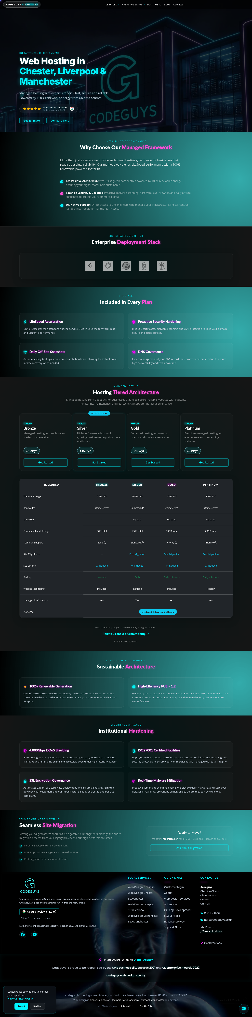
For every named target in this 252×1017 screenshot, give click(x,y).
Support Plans (173, 927)
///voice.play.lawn (211, 931)
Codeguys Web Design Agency (126, 975)
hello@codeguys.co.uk (216, 920)
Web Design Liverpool (141, 904)
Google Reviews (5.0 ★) (39, 911)
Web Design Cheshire (141, 887)
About (168, 893)
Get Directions (211, 943)
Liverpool (145, 1000)
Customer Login (174, 887)
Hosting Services (174, 921)
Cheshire (95, 1000)
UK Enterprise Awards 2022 (180, 968)
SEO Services (172, 916)
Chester (105, 1000)
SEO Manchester (138, 921)
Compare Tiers (60, 120)
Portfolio (154, 4)
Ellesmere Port (118, 1000)
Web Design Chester (140, 893)
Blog (167, 4)
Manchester (157, 1000)
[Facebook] (22, 934)
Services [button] (111, 4)
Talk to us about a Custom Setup (126, 634)
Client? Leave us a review (36, 918)
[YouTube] (34, 934)
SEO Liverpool (136, 910)
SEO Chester (135, 898)
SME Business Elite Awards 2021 (133, 968)
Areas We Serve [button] (132, 4)
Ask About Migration (189, 848)
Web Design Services (177, 898)
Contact (179, 4)
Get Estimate (32, 120)
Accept (21, 1006)
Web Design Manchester (143, 916)
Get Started (45, 462)
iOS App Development (178, 910)
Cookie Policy (147, 1006)
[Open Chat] (244, 1009)
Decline (37, 1006)
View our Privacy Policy (20, 998)
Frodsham (133, 1000)
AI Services (171, 904)
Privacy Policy (128, 1006)
